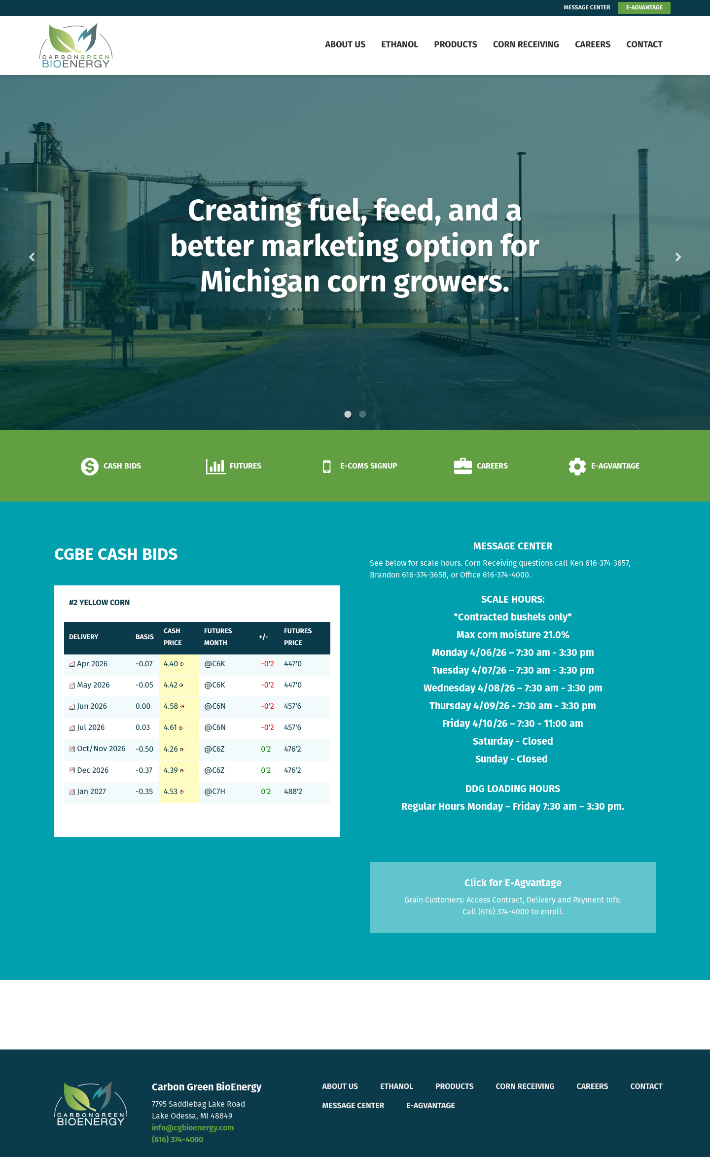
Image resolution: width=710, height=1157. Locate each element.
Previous (47, 252)
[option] (355, 252)
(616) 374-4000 (177, 1140)
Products (455, 45)
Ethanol (399, 45)
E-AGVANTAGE (644, 8)
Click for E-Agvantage (513, 884)
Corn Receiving (526, 45)
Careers (592, 45)
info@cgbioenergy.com (193, 1128)
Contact (644, 45)
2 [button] (362, 414)
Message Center (353, 1106)
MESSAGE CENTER (587, 8)
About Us (345, 45)
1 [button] (348, 414)
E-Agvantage (430, 1106)
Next (662, 252)
